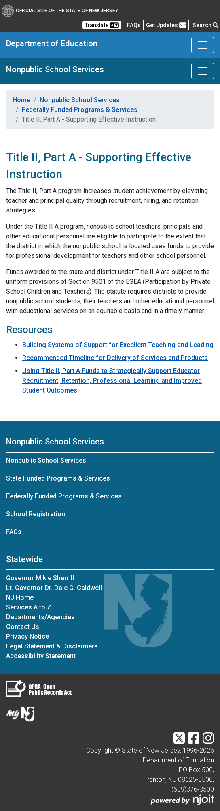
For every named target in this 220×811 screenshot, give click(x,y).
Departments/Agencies (40, 617)
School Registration (35, 514)
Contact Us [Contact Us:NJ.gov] (22, 627)
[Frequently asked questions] (134, 25)
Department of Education (51, 43)
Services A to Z (28, 607)
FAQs (13, 532)
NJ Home (20, 597)
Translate (102, 25)
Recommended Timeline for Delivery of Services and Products (115, 358)
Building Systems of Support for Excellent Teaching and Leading (118, 345)
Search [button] (205, 25)
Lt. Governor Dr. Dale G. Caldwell (54, 588)
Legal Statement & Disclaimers (52, 646)
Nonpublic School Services (55, 69)
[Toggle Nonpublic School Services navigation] (202, 71)
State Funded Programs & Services (58, 478)
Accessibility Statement (41, 656)
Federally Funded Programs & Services (80, 110)
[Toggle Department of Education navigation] (202, 45)
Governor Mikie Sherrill (40, 578)
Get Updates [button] (166, 25)
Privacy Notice (27, 636)
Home (21, 100)
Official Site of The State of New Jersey (60, 10)
